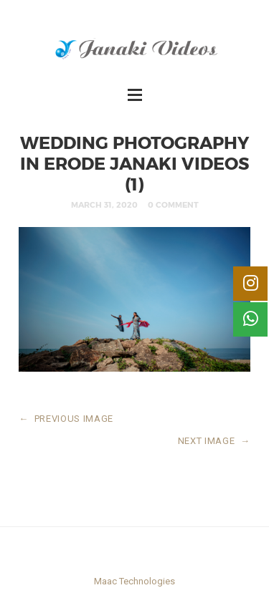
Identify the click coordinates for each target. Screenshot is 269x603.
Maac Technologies (134, 581)
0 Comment (173, 204)
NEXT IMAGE (214, 440)
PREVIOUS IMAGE (66, 418)
